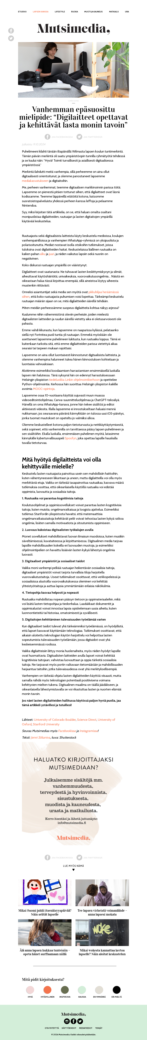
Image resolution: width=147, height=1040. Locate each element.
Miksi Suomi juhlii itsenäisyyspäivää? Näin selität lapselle (44, 912)
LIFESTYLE (60, 12)
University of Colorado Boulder (55, 720)
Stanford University (46, 724)
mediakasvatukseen (35, 181)
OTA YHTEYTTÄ (52, 1028)
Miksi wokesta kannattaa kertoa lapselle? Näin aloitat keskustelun (102, 952)
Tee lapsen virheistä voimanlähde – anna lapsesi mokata (102, 912)
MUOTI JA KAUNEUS (93, 12)
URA (127, 12)
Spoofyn (71, 438)
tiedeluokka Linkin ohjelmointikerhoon (74, 380)
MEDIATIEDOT (85, 1028)
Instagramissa (88, 731)
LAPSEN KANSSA (40, 12)
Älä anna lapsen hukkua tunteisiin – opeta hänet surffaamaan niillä (45, 952)
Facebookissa (67, 731)
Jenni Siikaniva (40, 737)
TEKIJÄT (98, 1028)
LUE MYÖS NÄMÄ (73, 866)
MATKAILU (114, 12)
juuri (51, 254)
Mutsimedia (64, 1034)
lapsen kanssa (73, 101)
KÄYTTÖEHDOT (69, 1028)
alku (42, 254)
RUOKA (74, 12)
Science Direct (86, 720)
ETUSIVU (22, 12)
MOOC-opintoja (44, 389)
